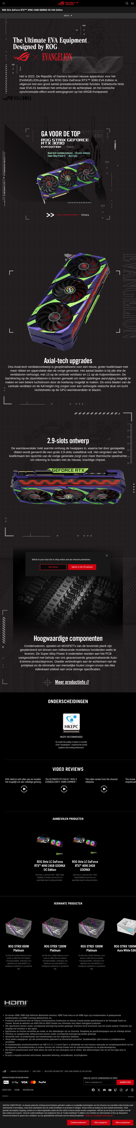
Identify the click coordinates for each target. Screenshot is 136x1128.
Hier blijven (53, 567)
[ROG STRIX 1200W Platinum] (55, 932)
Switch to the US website (82, 567)
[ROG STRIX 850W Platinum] (19, 932)
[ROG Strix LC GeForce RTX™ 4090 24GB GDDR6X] (85, 849)
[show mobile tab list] (68, 15)
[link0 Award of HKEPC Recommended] (71, 731)
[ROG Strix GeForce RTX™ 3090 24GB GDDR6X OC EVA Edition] (68, 1071)
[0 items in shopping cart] (132, 3)
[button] (3, 3)
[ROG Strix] (37, 1071)
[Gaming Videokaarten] (19, 1071)
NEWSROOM (28, 1090)
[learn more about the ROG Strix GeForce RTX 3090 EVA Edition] (68, 682)
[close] (106, 555)
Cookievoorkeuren (78, 1122)
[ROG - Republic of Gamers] (68, 3)
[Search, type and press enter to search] (127, 3)
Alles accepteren (123, 1122)
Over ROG (6, 1090)
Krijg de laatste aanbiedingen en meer (100, 1078)
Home (17, 1090)
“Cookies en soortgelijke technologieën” (98, 1116)
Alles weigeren (100, 1122)
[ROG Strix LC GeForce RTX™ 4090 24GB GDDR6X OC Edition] (50, 849)
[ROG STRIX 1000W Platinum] (92, 932)
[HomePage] (4, 1071)
